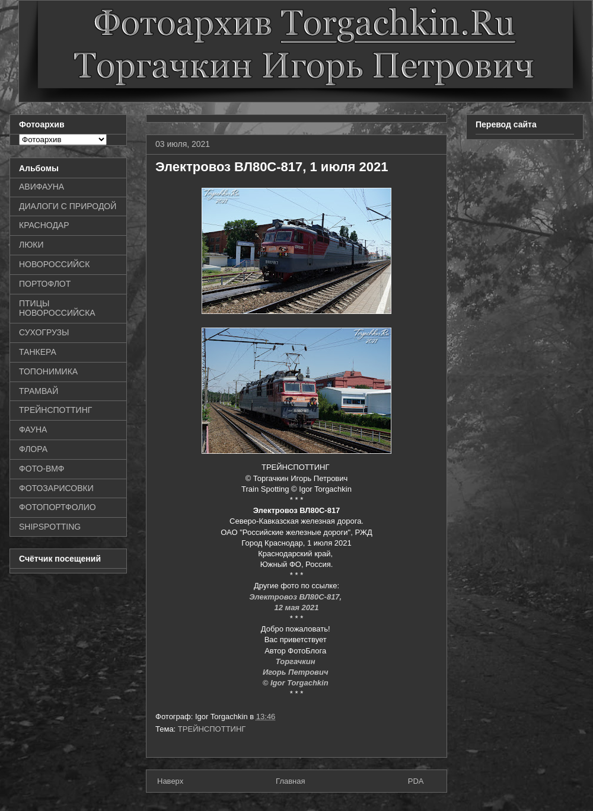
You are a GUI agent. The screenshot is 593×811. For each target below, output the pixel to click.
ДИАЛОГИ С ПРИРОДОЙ (67, 206)
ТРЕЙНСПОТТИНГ (212, 729)
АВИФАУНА (41, 186)
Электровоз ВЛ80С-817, (296, 596)
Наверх (170, 781)
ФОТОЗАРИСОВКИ (56, 488)
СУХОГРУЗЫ (44, 332)
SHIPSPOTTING (50, 526)
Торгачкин (296, 661)
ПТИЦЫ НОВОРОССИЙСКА (57, 308)
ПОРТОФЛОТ (45, 284)
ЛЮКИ (31, 244)
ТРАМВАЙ (38, 391)
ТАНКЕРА (37, 352)
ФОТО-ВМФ (42, 468)
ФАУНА (33, 429)
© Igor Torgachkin (297, 682)
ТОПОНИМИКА (48, 371)
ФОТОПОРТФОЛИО (57, 507)
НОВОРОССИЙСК (54, 264)
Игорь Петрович (296, 672)
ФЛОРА (33, 449)
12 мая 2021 (296, 607)
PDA (416, 781)
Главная (290, 781)
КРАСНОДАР (44, 225)
